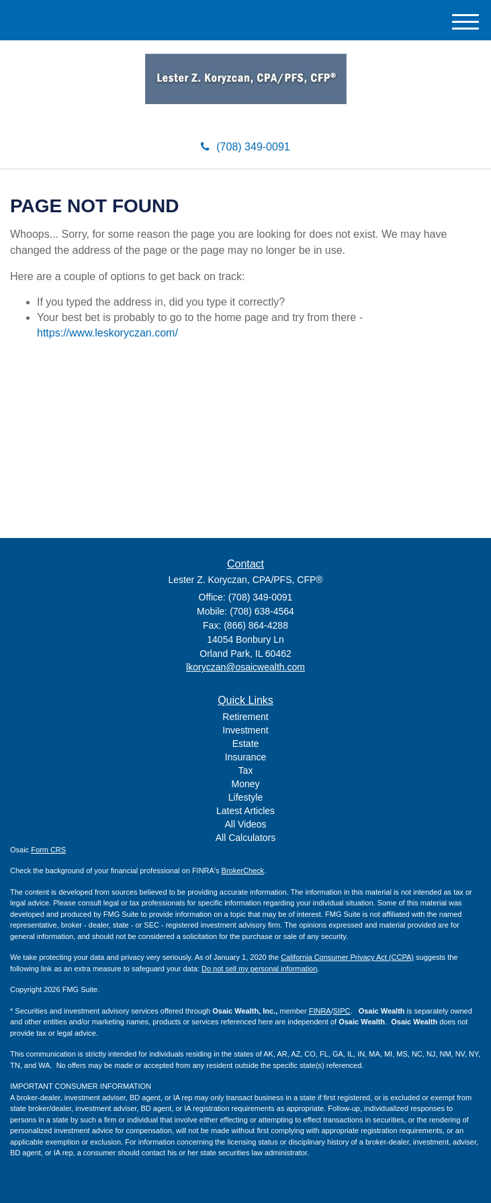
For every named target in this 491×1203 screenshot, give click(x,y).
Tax (245, 770)
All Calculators (245, 837)
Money (245, 783)
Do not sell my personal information (259, 969)
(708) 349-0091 (245, 146)
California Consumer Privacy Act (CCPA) (347, 957)
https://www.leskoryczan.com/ (107, 333)
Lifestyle (245, 797)
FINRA (320, 1011)
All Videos (245, 824)
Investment (245, 730)
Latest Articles (245, 810)
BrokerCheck (243, 870)
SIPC (342, 1011)
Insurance (245, 757)
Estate (245, 743)
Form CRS (48, 850)
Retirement (245, 716)
